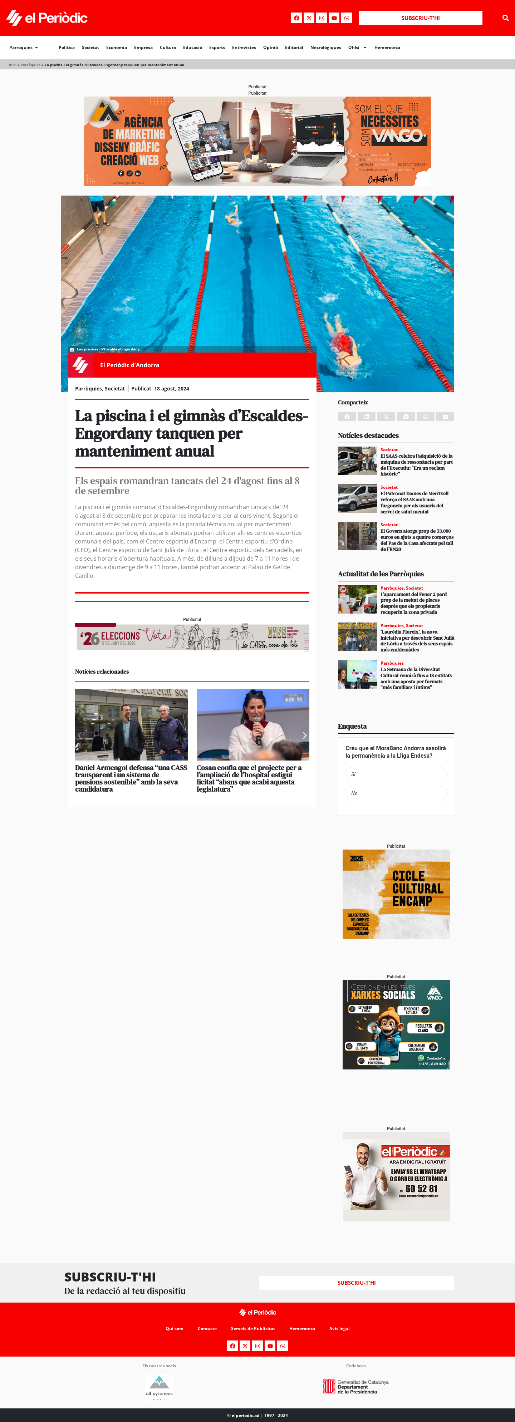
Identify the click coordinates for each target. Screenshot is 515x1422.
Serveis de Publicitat (253, 1328)
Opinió (270, 47)
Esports (217, 47)
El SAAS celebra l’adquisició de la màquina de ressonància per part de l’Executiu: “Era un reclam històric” (417, 464)
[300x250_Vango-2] (396, 1067)
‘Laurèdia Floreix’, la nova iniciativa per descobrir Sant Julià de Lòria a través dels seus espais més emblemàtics (417, 640)
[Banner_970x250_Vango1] (257, 184)
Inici (12, 64)
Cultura (168, 47)
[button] (505, 18)
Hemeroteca (387, 47)
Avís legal (339, 1328)
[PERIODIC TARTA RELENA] (396, 937)
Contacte (207, 1328)
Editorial (294, 47)
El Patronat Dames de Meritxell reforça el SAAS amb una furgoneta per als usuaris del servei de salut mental (414, 502)
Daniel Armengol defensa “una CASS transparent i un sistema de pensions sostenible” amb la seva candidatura (131, 778)
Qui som (174, 1328)
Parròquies (30, 64)
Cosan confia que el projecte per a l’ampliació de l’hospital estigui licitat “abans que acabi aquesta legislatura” (249, 778)
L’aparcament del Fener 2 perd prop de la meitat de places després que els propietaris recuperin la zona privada (414, 603)
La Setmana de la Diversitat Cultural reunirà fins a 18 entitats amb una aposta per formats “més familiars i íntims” (416, 678)
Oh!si (357, 47)
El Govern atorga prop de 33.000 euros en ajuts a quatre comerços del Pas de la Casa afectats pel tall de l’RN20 (417, 539)
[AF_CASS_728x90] (192, 649)
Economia (116, 47)
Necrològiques (325, 47)
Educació (192, 47)
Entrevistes (244, 47)
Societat (90, 47)
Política (67, 47)
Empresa (143, 47)
